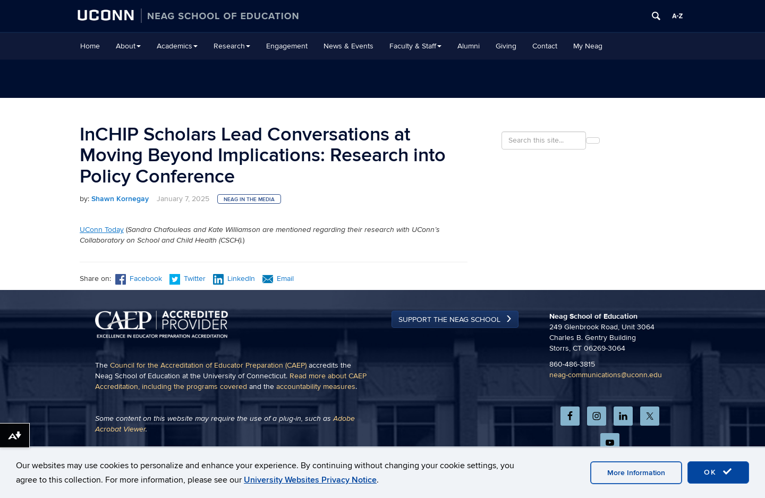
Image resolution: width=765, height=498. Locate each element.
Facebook (138, 278)
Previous (99, 311)
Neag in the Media (249, 199)
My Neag (587, 46)
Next (455, 311)
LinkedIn (234, 278)
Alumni (468, 46)
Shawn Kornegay (120, 198)
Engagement (287, 46)
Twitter (188, 278)
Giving (506, 46)
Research (232, 46)
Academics (177, 46)
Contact (544, 46)
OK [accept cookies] (718, 472)
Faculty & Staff (415, 46)
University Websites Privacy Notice (310, 480)
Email (278, 278)
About (128, 46)
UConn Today (102, 229)
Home (90, 46)
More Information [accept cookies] (636, 472)
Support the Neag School (449, 357)
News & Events (348, 46)
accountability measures (315, 424)
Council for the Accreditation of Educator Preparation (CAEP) (208, 403)
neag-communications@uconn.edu (605, 413)
